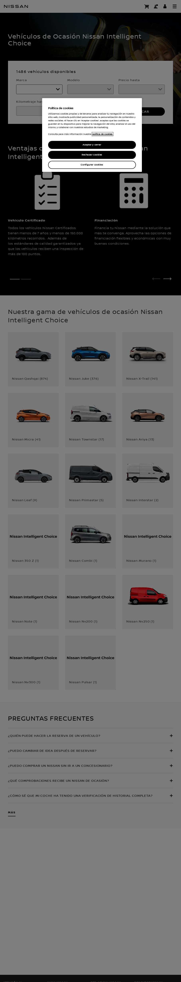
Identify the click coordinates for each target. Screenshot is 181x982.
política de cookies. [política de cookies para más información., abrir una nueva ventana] (102, 134)
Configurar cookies (92, 164)
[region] (92, 135)
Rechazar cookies (92, 154)
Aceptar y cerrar (92, 144)
